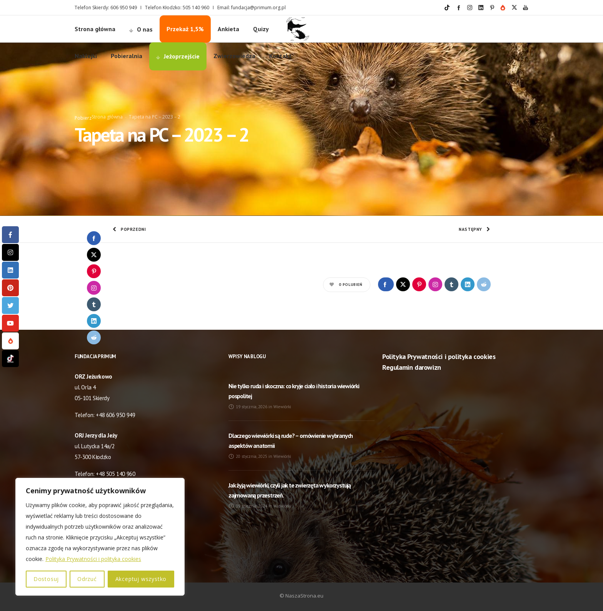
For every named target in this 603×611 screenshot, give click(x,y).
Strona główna (107, 117)
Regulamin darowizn (411, 367)
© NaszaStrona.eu (301, 595)
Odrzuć (87, 579)
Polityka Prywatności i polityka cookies (93, 559)
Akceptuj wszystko (141, 579)
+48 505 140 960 (115, 473)
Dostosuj (46, 579)
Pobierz (83, 118)
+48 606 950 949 (115, 415)
